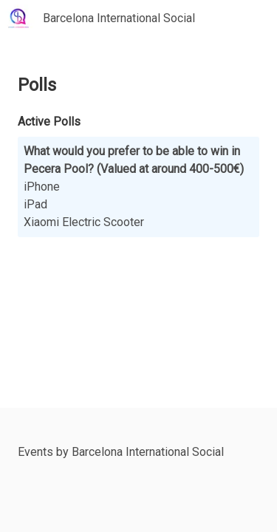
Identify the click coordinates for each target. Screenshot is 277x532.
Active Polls (49, 122)
